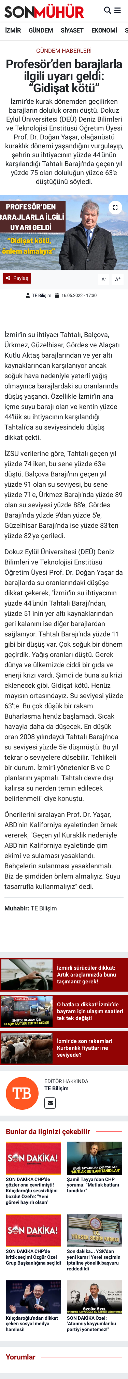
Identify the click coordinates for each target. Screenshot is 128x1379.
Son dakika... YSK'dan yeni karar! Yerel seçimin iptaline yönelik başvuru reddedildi (93, 1259)
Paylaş (17, 278)
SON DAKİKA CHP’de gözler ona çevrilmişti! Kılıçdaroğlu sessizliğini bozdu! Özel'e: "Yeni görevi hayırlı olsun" (32, 1191)
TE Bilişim (41, 295)
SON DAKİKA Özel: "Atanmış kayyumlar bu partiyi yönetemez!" (91, 1323)
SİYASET (72, 30)
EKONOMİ (104, 30)
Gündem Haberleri (64, 50)
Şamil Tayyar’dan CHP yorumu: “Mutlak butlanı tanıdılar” (93, 1185)
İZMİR (12, 30)
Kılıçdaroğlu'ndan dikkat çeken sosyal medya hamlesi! (32, 1323)
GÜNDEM (41, 30)
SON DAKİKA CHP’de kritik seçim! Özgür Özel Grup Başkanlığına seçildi (33, 1257)
